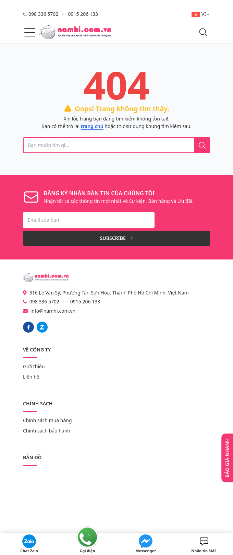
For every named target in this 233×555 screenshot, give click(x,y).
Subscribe (116, 238)
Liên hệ (31, 376)
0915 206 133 (83, 14)
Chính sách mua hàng (47, 420)
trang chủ (92, 126)
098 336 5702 (43, 14)
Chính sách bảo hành (46, 430)
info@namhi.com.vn (53, 311)
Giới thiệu (34, 366)
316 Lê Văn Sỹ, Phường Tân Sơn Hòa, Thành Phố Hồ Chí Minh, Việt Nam (106, 292)
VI (201, 14)
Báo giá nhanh (227, 457)
